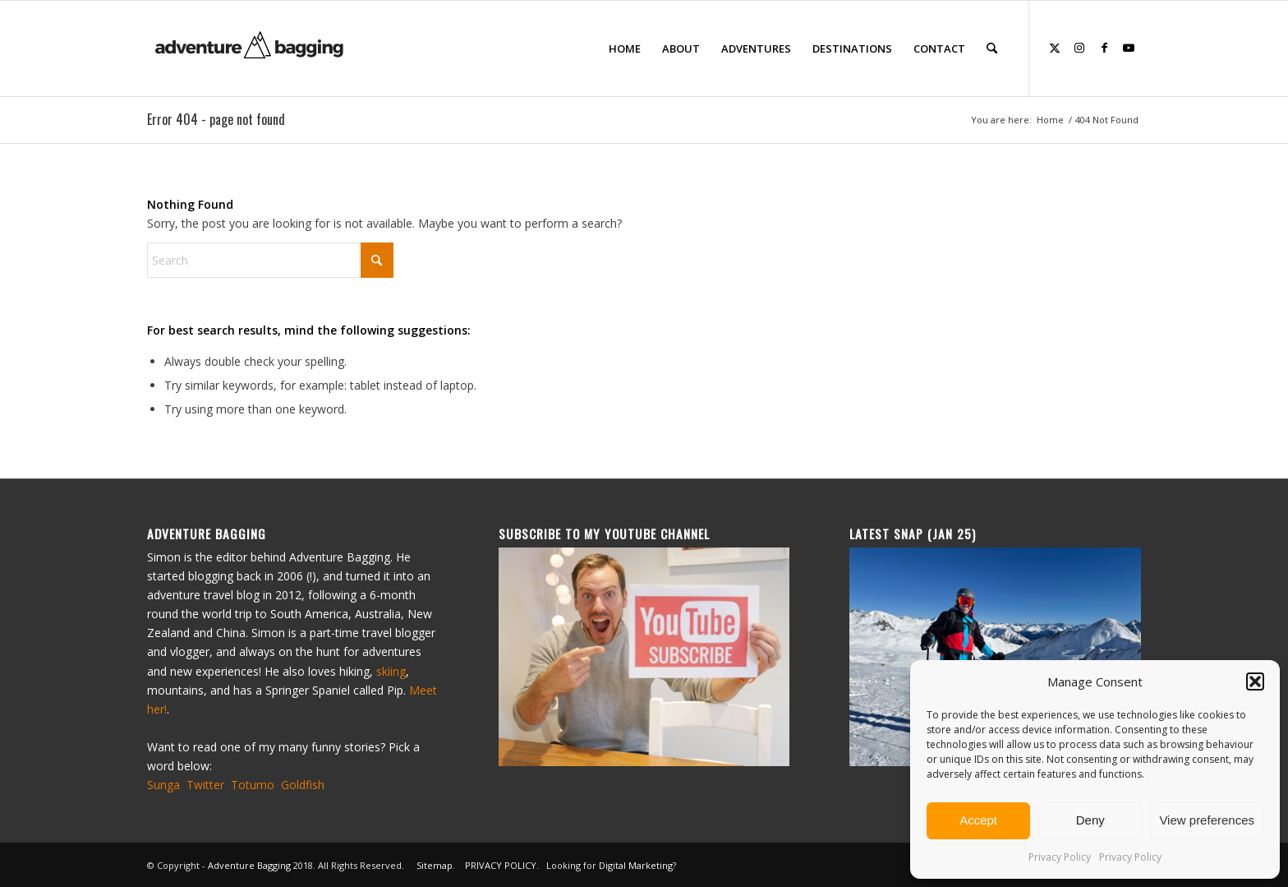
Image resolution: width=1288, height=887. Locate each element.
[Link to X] (1054, 47)
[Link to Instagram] (1079, 47)
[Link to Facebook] (1104, 47)
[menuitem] (624, 48)
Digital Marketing (636, 865)
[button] (1255, 681)
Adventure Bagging (249, 865)
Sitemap (434, 865)
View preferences (1206, 820)
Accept (978, 820)
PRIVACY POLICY (500, 865)
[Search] (992, 48)
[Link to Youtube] (1128, 47)
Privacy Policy (1059, 857)
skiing (391, 671)
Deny (1090, 820)
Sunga (163, 784)
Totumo (252, 784)
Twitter (205, 784)
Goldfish (302, 784)
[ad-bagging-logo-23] (251, 48)
